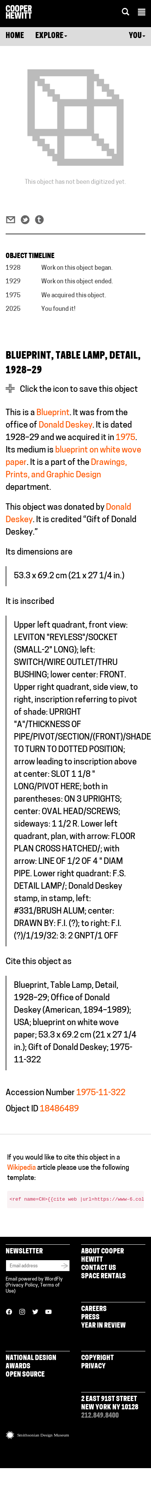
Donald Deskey (65, 425)
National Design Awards (31, 1362)
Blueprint (52, 413)
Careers (94, 1309)
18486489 (59, 1109)
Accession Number (40, 1093)
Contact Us (98, 1268)
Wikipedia (21, 1168)
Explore (51, 36)
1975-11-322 (100, 1093)
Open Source (25, 1374)
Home (15, 36)
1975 (125, 438)
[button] (141, 13)
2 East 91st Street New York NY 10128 (109, 1403)
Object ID (22, 1109)
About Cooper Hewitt (102, 1256)
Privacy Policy (22, 1285)
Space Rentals (103, 1276)
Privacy (93, 1366)
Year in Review (103, 1325)
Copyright (97, 1358)
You (137, 36)
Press (90, 1317)
